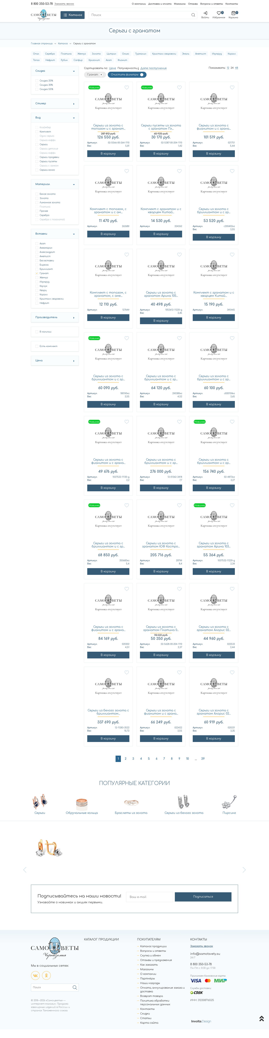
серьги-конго (47, 178)
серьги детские (49, 157)
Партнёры (147, 987)
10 (187, 767)
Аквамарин (46, 256)
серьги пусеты (48, 170)
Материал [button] (42, 193)
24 (232, 76)
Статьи (145, 1027)
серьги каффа (47, 161)
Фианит (122, 69)
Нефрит (50, 69)
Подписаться (217, 905)
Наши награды (150, 992)
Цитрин (111, 62)
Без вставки (47, 269)
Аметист (200, 62)
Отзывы (193, 4)
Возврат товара (151, 1004)
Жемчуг (82, 62)
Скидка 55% (46, 98)
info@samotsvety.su (205, 962)
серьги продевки (49, 166)
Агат (109, 69)
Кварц (43, 299)
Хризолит (94, 69)
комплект (45, 140)
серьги (44, 153)
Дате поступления (154, 77)
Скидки (145, 1022)
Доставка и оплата (159, 4)
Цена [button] (38, 369)
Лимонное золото (50, 211)
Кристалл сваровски (164, 62)
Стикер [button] (40, 112)
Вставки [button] (41, 242)
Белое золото (48, 202)
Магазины (180, 4)
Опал (36, 62)
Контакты (231, 4)
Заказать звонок (201, 955)
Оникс (125, 62)
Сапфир (78, 69)
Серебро (50, 62)
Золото (96, 62)
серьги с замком (49, 174)
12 (228, 76)
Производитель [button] (46, 326)
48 (236, 76)
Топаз (36, 69)
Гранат (44, 282)
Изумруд (217, 62)
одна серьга (47, 144)
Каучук (43, 295)
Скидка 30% (46, 93)
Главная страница (42, 52)
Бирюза (44, 273)
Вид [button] (38, 126)
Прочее (44, 219)
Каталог (63, 52)
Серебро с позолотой (52, 228)
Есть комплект (48, 355)
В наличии (45, 340)
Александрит (47, 261)
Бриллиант (46, 278)
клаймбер (45, 136)
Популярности (127, 77)
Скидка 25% (46, 89)
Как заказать (149, 973)
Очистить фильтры (124, 83)
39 (203, 767)
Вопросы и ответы (211, 4)
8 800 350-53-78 (42, 3)
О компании (139, 4)
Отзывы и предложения (156, 969)
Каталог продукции (153, 955)
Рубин (64, 69)
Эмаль (185, 62)
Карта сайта (149, 1031)
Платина (66, 62)
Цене (112, 77)
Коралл (232, 62)
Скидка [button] (40, 79)
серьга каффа (47, 149)
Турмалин (140, 62)
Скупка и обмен (150, 964)
